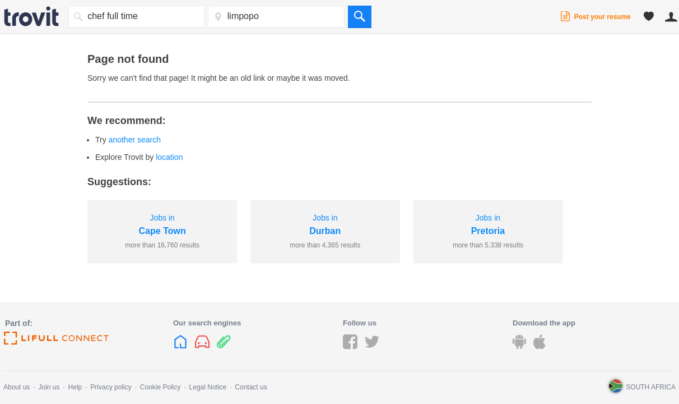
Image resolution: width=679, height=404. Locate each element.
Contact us (251, 387)
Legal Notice (208, 387)
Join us (48, 387)
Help (75, 387)
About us (16, 387)
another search (135, 139)
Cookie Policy (160, 387)
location (169, 157)
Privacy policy (110, 387)
